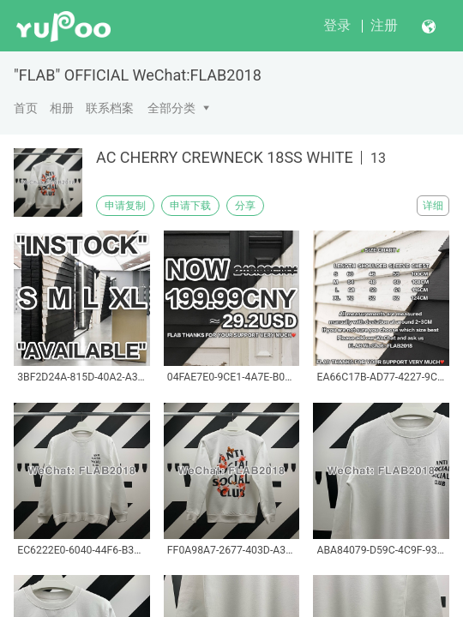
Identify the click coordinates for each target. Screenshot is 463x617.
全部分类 (171, 108)
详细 (433, 206)
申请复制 (125, 206)
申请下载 (190, 206)
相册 (62, 108)
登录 (337, 25)
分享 (245, 206)
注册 (384, 25)
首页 (26, 108)
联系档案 (110, 108)
